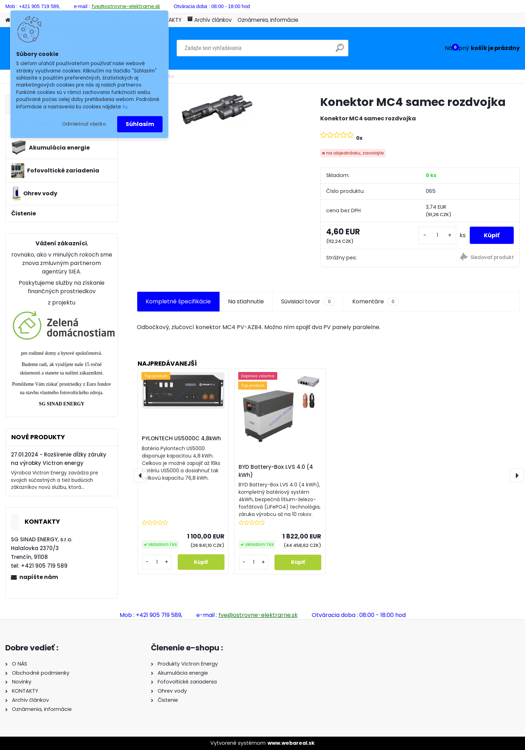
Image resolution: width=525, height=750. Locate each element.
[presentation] (140, 475)
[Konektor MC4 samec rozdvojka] (217, 109)
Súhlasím (140, 124)
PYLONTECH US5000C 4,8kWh (181, 438)
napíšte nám (38, 577)
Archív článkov (209, 20)
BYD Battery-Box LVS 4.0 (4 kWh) (276, 471)
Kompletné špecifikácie (178, 301)
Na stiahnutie (246, 301)
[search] (340, 50)
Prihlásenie (453, 5)
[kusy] (437, 235)
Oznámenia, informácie (268, 20)
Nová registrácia (500, 5)
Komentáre (375, 301)
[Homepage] (7, 20)
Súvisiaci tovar (308, 301)
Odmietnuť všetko (84, 124)
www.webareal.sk (291, 742)
